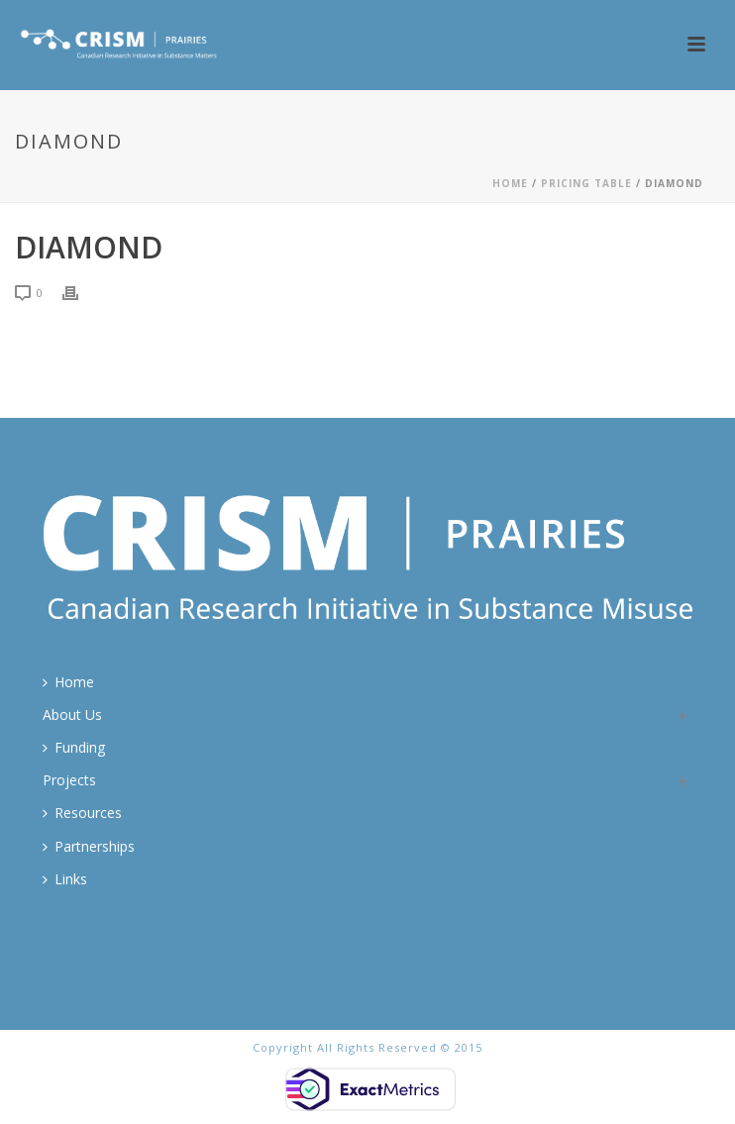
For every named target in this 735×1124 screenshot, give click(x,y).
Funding (74, 747)
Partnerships (89, 846)
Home (510, 183)
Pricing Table (586, 183)
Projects (69, 779)
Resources (82, 812)
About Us (72, 714)
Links (65, 878)
